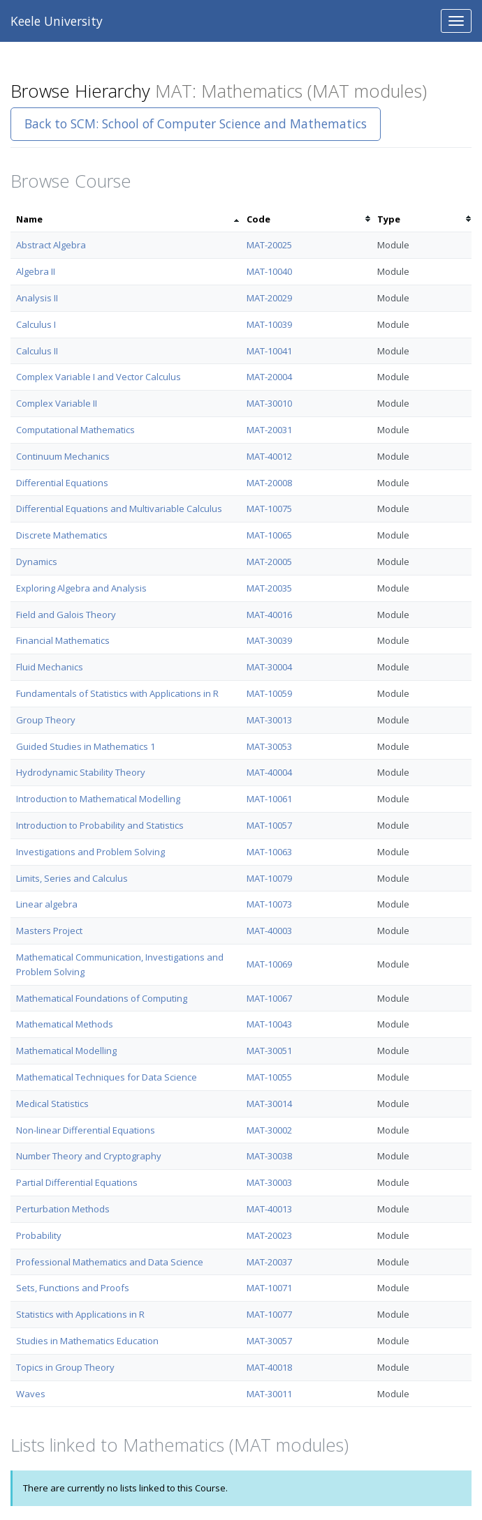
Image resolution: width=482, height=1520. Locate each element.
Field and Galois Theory (66, 614)
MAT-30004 (269, 667)
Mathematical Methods (64, 1024)
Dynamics (36, 561)
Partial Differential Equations (77, 1182)
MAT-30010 (269, 403)
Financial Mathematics (63, 640)
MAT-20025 (269, 245)
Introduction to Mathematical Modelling (98, 798)
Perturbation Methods (63, 1209)
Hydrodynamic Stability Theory (80, 772)
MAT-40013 (269, 1209)
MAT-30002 (269, 1130)
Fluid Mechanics (49, 667)
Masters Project (49, 930)
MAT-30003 (269, 1182)
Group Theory (45, 720)
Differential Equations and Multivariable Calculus (119, 508)
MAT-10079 (269, 878)
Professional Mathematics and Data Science (109, 1262)
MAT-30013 (269, 720)
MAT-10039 (269, 324)
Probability (38, 1235)
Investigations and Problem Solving (90, 851)
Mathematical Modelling (66, 1050)
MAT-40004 (269, 772)
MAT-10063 (269, 851)
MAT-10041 (269, 351)
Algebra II (35, 271)
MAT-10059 (269, 693)
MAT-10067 (269, 998)
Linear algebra (47, 904)
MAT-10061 (269, 798)
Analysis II (37, 298)
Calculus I (36, 324)
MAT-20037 (269, 1262)
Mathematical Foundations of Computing (101, 998)
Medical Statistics (52, 1103)
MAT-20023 (269, 1235)
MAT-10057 (269, 825)
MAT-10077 (269, 1314)
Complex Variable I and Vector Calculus (98, 376)
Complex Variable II (56, 403)
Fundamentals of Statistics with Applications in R (117, 693)
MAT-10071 (269, 1287)
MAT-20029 (269, 298)
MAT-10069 (269, 964)
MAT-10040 (269, 271)
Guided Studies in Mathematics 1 (85, 746)
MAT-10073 (269, 904)
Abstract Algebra (51, 245)
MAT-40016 (269, 614)
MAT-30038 (269, 1156)
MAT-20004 (269, 376)
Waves (30, 1393)
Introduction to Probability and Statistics (100, 825)
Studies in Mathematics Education (87, 1340)
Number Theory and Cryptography (88, 1156)
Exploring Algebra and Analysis (81, 588)
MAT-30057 (269, 1340)
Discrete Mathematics (62, 535)
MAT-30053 (269, 746)
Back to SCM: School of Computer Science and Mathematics (195, 123)
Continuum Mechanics (63, 456)
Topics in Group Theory (65, 1367)
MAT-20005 (269, 561)
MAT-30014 (269, 1103)
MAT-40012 (269, 456)
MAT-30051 (269, 1050)
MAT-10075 (269, 508)
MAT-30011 (269, 1393)
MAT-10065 (269, 535)
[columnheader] (125, 219)
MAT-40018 (269, 1367)
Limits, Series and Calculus (72, 878)
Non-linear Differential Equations (85, 1130)
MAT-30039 (269, 640)
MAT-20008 (269, 482)
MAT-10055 (269, 1077)
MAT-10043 (269, 1024)
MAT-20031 (269, 429)
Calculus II (37, 351)
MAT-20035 (269, 588)
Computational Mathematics (75, 429)
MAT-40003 (269, 930)
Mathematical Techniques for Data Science (106, 1077)
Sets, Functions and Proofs (72, 1287)
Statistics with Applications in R (80, 1314)
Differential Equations (62, 482)
